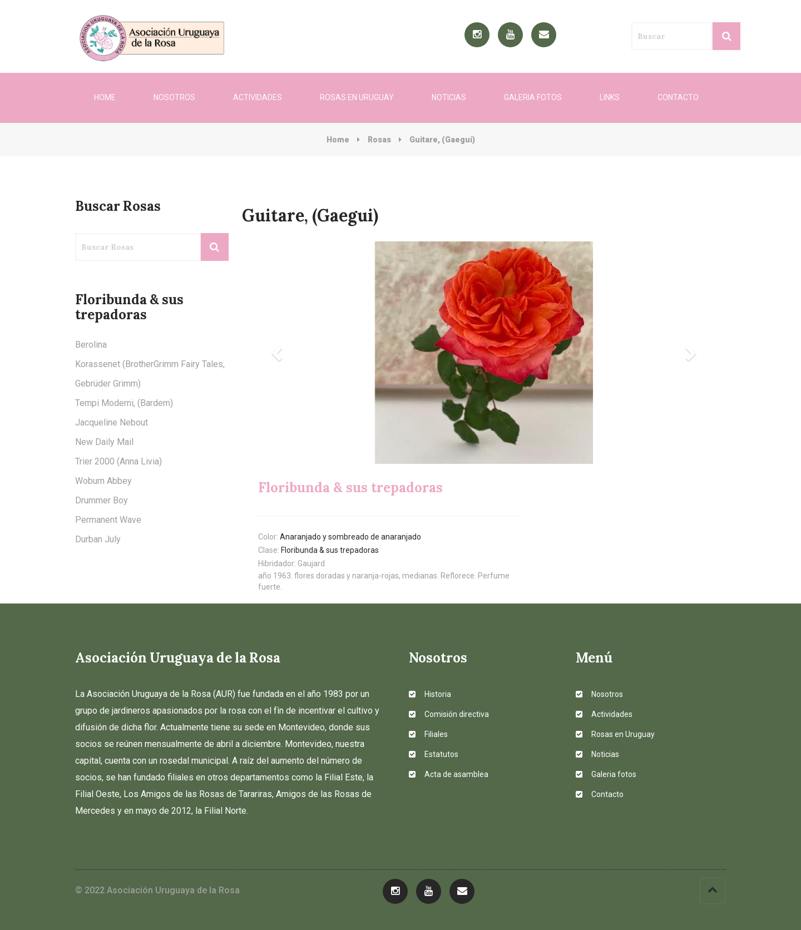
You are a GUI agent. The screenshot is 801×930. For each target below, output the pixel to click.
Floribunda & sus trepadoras (330, 550)
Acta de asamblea (448, 774)
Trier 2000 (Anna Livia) (118, 461)
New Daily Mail (104, 442)
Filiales (428, 734)
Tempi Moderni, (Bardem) (124, 403)
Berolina (91, 344)
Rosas (379, 139)
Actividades (257, 97)
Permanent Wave (108, 520)
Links (610, 97)
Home (105, 97)
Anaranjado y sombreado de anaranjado (350, 536)
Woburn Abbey (103, 481)
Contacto (678, 97)
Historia (430, 694)
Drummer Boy (101, 500)
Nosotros (174, 97)
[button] (278, 352)
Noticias (449, 97)
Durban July (98, 539)
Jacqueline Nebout (111, 422)
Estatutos (433, 754)
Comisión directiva (449, 714)
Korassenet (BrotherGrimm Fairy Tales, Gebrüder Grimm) (150, 374)
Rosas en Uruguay (357, 97)
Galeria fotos (533, 97)
